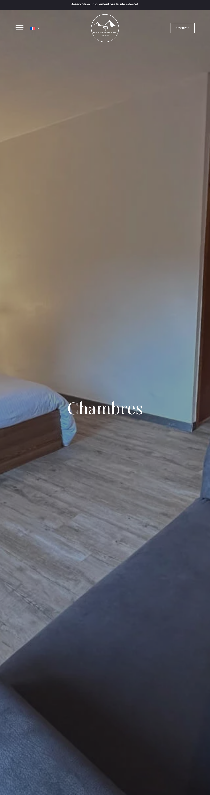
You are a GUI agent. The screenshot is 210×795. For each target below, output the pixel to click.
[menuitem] (34, 28)
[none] (34, 28)
